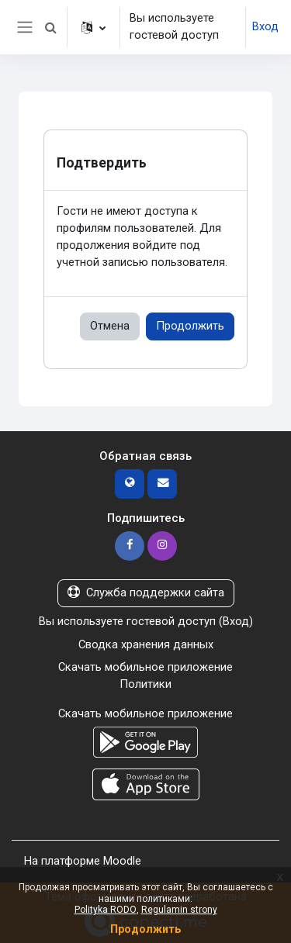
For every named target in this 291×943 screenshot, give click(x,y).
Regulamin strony (179, 909)
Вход (265, 26)
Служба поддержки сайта (146, 592)
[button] (50, 27)
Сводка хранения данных (145, 644)
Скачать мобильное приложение (145, 667)
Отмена (110, 326)
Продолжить (190, 326)
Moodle (122, 861)
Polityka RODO (105, 909)
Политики (145, 684)
